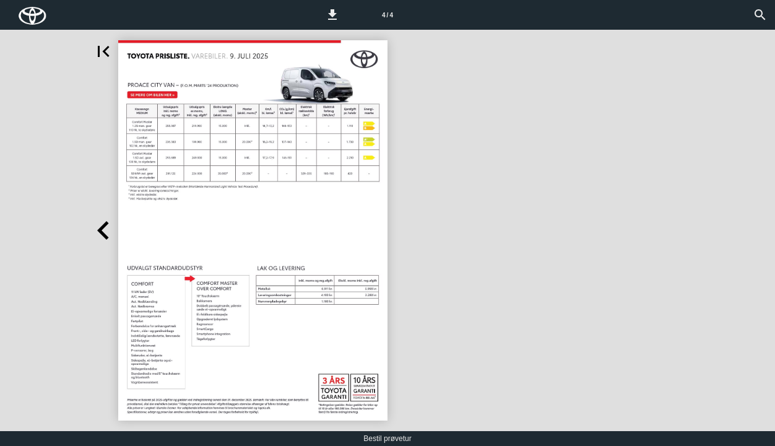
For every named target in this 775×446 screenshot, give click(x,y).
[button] (332, 15)
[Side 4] (387, 15)
